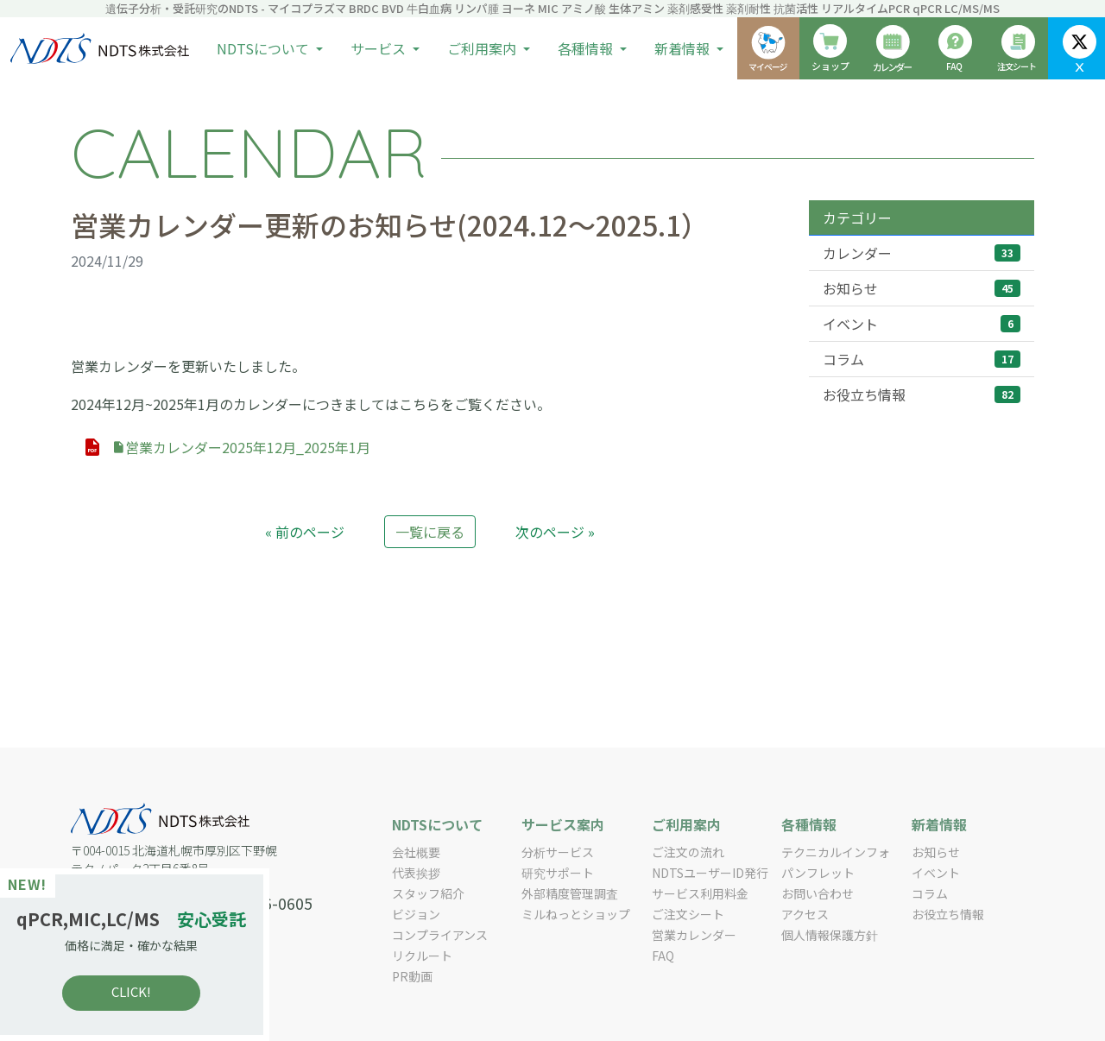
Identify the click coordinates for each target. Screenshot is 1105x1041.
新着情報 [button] (683, 48)
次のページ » (555, 531)
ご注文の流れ (688, 852)
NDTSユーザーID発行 (710, 872)
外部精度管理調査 (569, 893)
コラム (921, 359)
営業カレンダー (694, 934)
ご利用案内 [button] (483, 48)
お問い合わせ (817, 893)
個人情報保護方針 (829, 934)
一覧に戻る (429, 531)
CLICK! (138, 991)
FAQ (663, 955)
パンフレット (818, 872)
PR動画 (412, 976)
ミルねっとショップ (575, 914)
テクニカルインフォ (835, 852)
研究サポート (557, 872)
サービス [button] (379, 48)
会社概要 (416, 852)
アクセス (805, 914)
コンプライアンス (440, 934)
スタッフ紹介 (428, 893)
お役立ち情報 (921, 394)
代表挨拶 (416, 872)
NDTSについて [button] (265, 48)
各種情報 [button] (587, 48)
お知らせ (921, 288)
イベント (921, 323)
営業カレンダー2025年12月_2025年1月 (240, 447)
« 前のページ (304, 531)
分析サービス (557, 852)
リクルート (422, 955)
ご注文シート (688, 914)
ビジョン (416, 914)
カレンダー (921, 253)
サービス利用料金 (700, 893)
